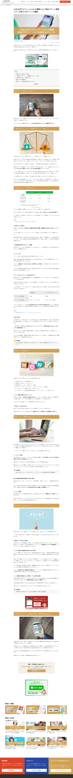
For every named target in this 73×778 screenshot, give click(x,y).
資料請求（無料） (65, 1)
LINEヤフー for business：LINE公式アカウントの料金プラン (26, 221)
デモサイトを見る (36, 770)
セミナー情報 (47, 1)
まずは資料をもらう (12, 770)
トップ (3, 4)
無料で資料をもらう (36, 670)
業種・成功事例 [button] (39, 1)
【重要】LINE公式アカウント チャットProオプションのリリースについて (28, 312)
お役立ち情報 (55, 1)
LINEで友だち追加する (60, 770)
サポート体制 (30, 1)
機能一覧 (23, 1)
